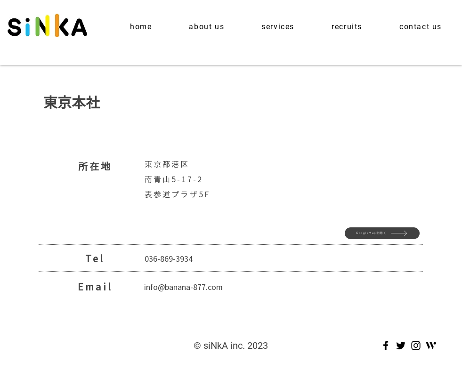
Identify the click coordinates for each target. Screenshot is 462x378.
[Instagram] (416, 345)
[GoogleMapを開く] (382, 233)
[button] (206, 26)
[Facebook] (386, 345)
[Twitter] (401, 345)
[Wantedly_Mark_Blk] (431, 345)
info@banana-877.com (183, 286)
